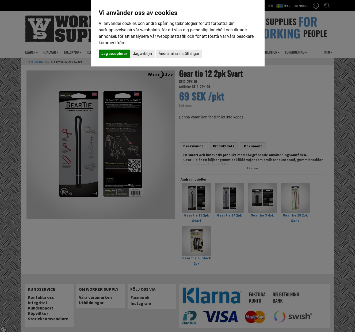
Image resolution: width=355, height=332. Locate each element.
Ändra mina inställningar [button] (179, 53)
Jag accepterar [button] (114, 53)
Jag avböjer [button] (142, 53)
